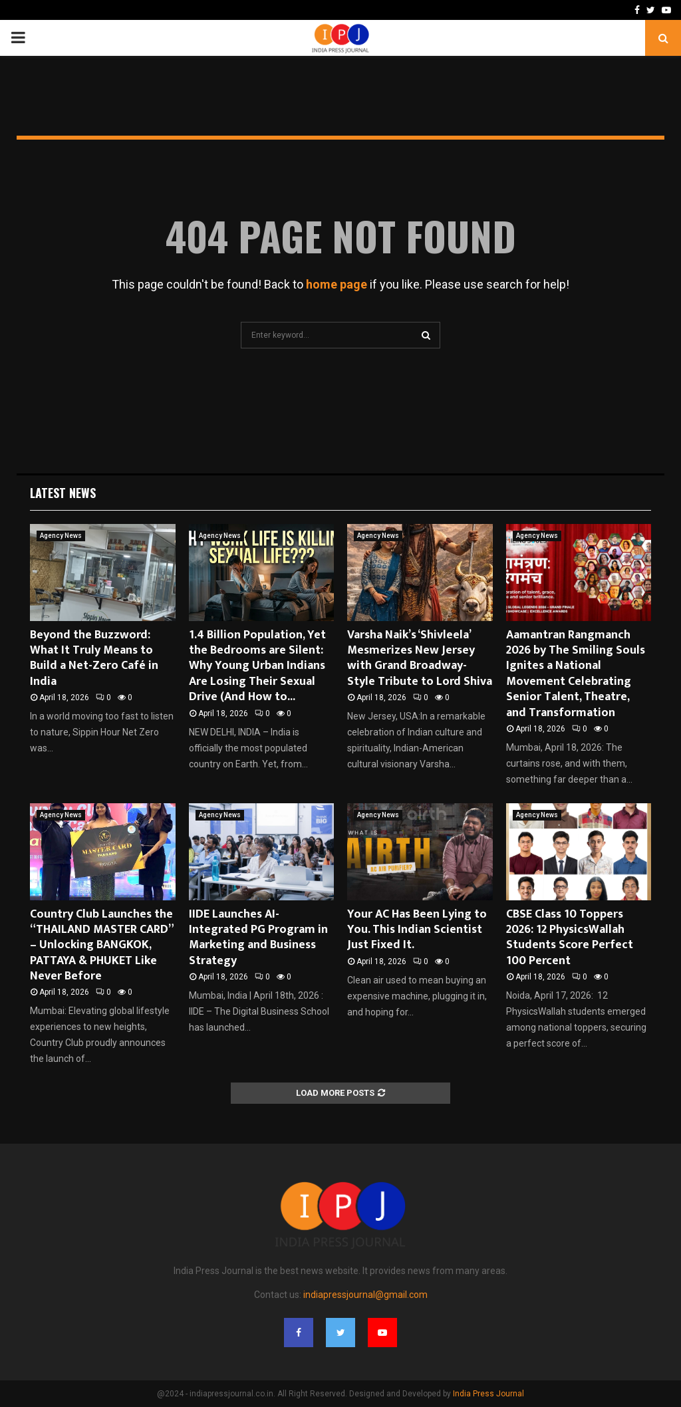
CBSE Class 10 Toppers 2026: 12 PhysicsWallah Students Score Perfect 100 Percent (569, 937)
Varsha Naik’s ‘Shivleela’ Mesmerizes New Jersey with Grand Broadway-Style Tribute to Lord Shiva (419, 658)
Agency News (61, 535)
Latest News (63, 492)
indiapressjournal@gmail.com (365, 1294)
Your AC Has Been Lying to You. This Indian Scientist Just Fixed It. (417, 930)
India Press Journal (488, 1393)
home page (336, 284)
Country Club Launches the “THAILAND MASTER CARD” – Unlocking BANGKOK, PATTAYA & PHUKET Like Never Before (101, 945)
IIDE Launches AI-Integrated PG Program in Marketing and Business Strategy (258, 937)
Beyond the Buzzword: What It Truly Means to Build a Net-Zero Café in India (94, 658)
